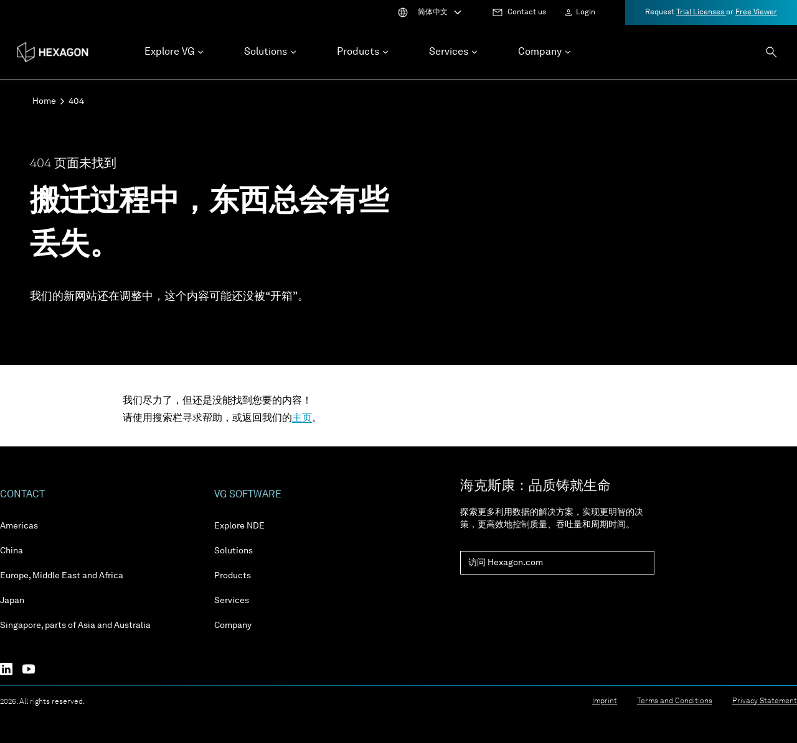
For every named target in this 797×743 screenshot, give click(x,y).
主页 (302, 418)
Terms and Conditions (674, 701)
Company (233, 625)
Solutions (233, 551)
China (11, 551)
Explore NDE (239, 526)
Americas (19, 526)
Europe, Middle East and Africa (61, 575)
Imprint (604, 701)
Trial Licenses (701, 12)
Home (44, 101)
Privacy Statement (764, 701)
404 (76, 101)
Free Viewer (756, 12)
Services (231, 600)
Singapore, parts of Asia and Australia (75, 625)
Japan (12, 600)
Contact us (526, 12)
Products (232, 575)
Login (585, 12)
